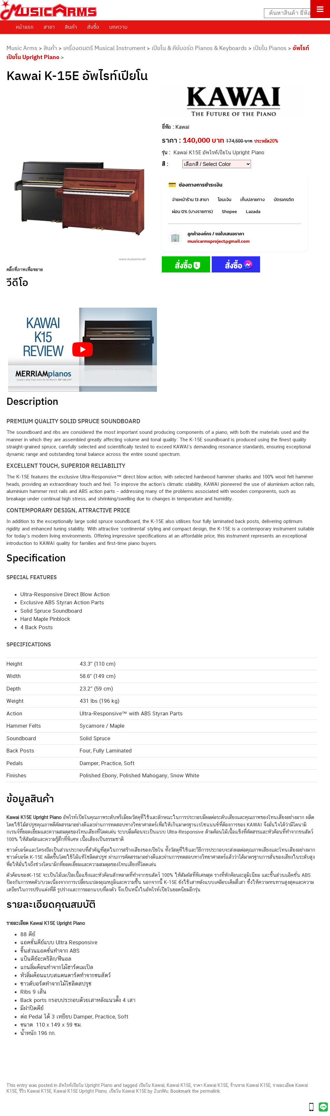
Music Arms (21, 48)
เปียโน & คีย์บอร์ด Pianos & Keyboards (199, 48)
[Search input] (293, 13)
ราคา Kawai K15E (210, 1085)
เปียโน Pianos (269, 48)
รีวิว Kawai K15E (35, 1091)
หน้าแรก (25, 27)
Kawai (182, 127)
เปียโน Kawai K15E (127, 1091)
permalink (210, 1091)
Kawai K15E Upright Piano (80, 1091)
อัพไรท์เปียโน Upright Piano (85, 1085)
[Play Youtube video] (82, 350)
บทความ (118, 27)
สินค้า (71, 27)
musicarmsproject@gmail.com (219, 241)
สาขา (49, 27)
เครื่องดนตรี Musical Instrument (104, 48)
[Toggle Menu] (320, 9)
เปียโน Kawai (151, 1085)
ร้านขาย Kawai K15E (250, 1085)
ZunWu (161, 1091)
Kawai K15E (179, 1085)
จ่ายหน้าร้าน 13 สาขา (190, 199)
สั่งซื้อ (93, 27)
